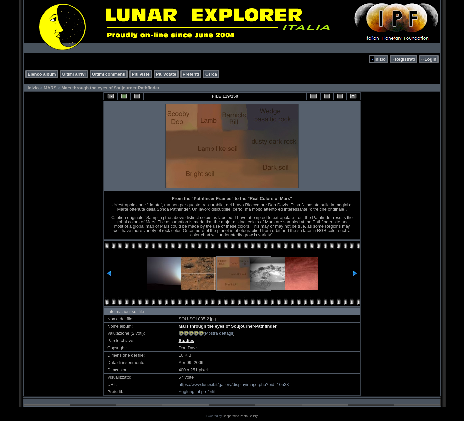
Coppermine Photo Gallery (240, 416)
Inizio (379, 59)
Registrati (405, 59)
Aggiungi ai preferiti (197, 391)
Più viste (140, 74)
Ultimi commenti (108, 74)
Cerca (211, 74)
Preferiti (191, 74)
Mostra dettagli (219, 333)
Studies (186, 340)
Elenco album (42, 74)
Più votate (166, 74)
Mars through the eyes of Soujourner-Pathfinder (110, 87)
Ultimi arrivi (74, 74)
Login (430, 59)
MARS (50, 87)
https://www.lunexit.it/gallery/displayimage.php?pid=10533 (234, 384)
